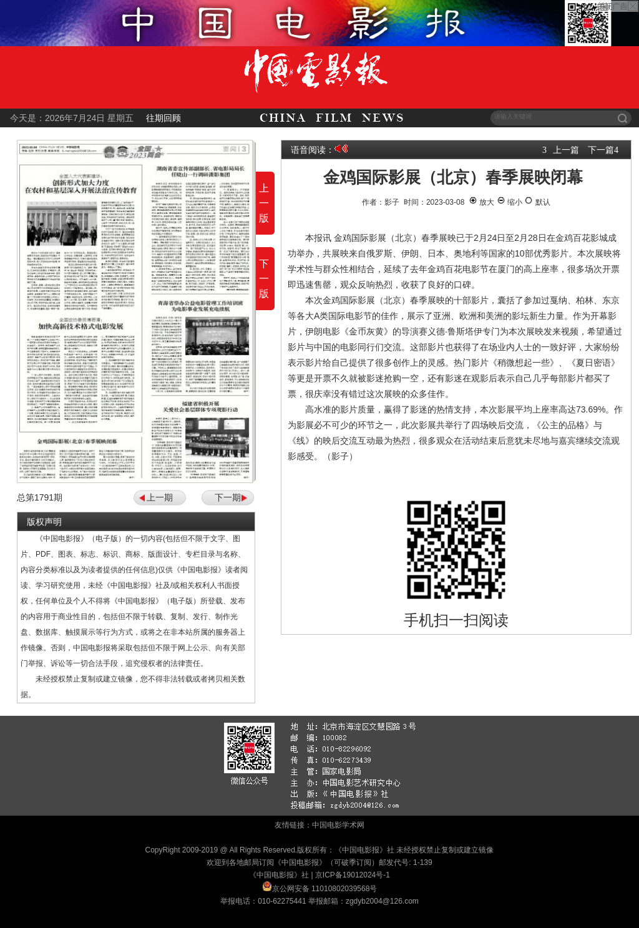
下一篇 (601, 150)
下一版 (264, 278)
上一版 (264, 203)
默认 (537, 202)
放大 (481, 202)
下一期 (228, 497)
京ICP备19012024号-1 (352, 875)
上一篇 (566, 150)
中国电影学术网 (338, 825)
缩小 (509, 202)
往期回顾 (163, 118)
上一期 (160, 497)
